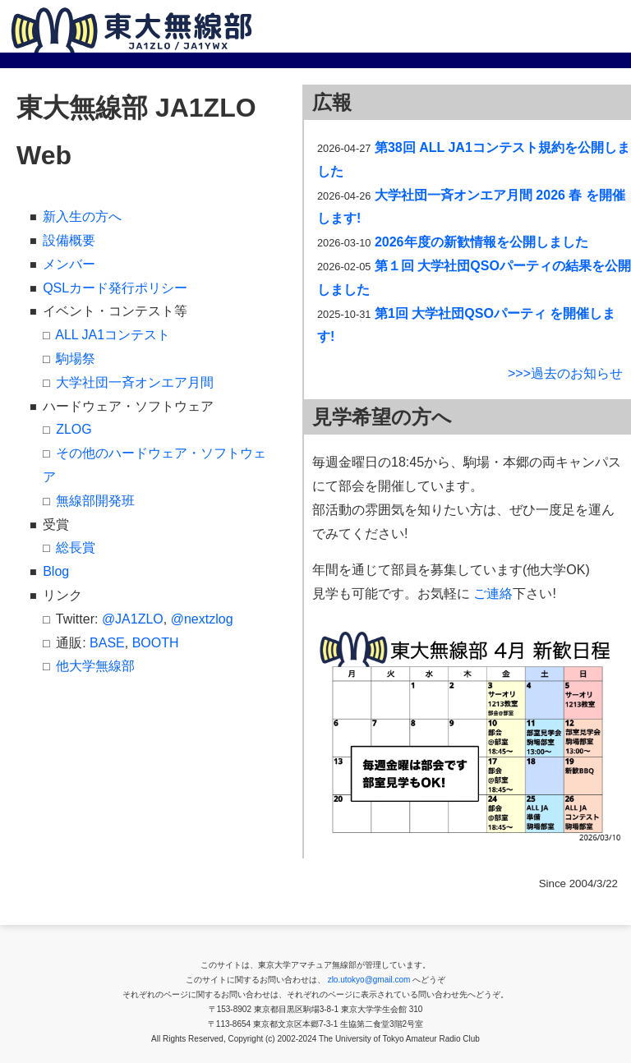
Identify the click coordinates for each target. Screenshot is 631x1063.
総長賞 (75, 548)
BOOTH (155, 643)
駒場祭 (75, 359)
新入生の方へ (82, 216)
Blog (56, 571)
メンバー (69, 264)
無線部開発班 (95, 501)
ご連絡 (493, 594)
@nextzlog (202, 619)
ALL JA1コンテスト (112, 335)
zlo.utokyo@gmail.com (369, 979)
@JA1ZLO (133, 619)
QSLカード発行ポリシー (115, 288)
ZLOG (74, 429)
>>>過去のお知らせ (565, 373)
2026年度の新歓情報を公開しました (481, 242)
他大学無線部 (95, 666)
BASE (107, 643)
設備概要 (69, 240)
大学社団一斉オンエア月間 (135, 382)
